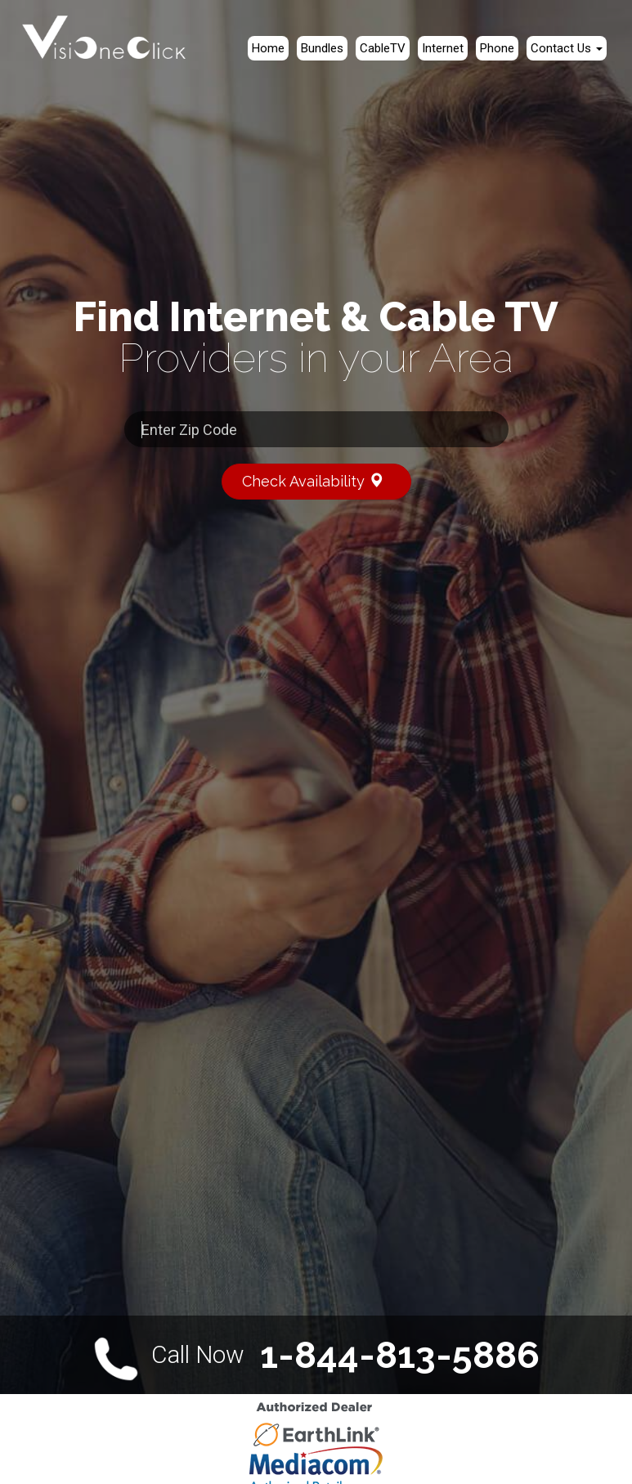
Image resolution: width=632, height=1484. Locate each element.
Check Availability (320, 480)
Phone (497, 48)
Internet (443, 48)
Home (268, 48)
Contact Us (567, 48)
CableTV (383, 48)
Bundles (322, 48)
